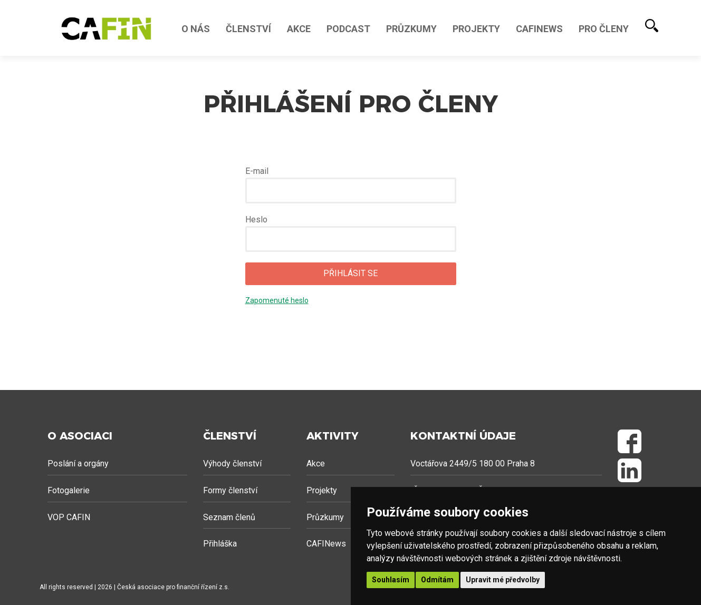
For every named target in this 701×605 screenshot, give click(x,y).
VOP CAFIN (68, 517)
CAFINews (326, 544)
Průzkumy (411, 28)
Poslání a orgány (78, 463)
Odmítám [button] (437, 579)
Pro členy (604, 28)
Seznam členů (229, 517)
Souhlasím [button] (390, 579)
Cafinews (539, 28)
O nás (195, 28)
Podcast (348, 28)
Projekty (476, 28)
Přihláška (220, 544)
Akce (299, 28)
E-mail (256, 171)
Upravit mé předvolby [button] (503, 579)
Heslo (256, 219)
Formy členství (230, 490)
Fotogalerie (68, 490)
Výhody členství (232, 463)
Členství (248, 28)
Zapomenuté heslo (277, 300)
